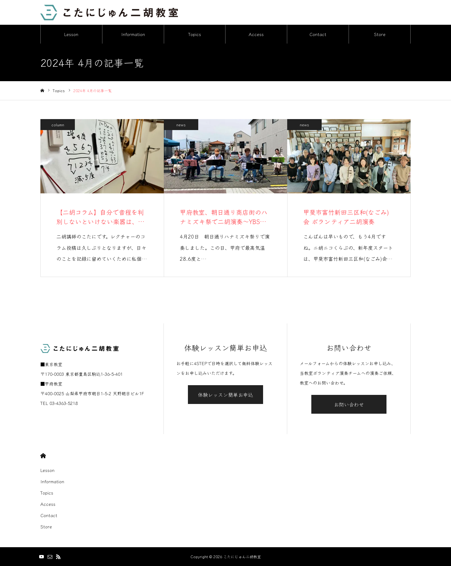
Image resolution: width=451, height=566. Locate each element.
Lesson (71, 34)
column (57, 125)
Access (256, 34)
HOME (43, 456)
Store (380, 34)
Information (133, 34)
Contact (317, 34)
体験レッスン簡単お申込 (225, 395)
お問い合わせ (349, 404)
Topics (194, 34)
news (181, 125)
